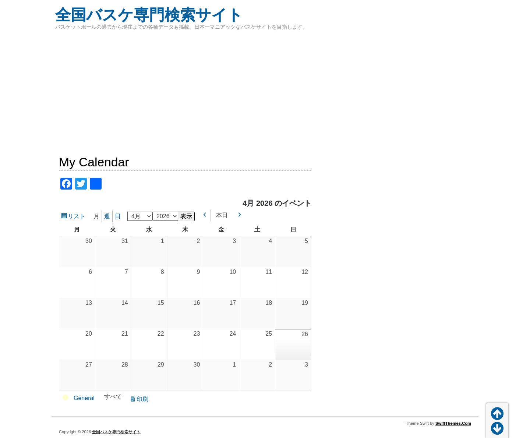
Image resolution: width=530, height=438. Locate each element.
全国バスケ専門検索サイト (149, 15)
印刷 (144, 400)
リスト (78, 217)
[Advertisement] (265, 92)
